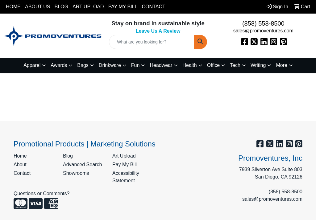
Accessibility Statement (125, 177)
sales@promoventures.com (263, 30)
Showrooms (76, 173)
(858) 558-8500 (263, 23)
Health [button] (189, 65)
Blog (61, 6)
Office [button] (213, 65)
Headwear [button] (161, 65)
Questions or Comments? (41, 193)
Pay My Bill (123, 6)
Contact (153, 6)
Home (13, 6)
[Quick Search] (151, 42)
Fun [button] (135, 65)
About (20, 164)
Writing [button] (258, 65)
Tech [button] (235, 65)
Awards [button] (59, 65)
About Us (37, 6)
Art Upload (88, 6)
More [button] (281, 65)
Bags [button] (82, 65)
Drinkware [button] (110, 65)
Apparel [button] (31, 65)
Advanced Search (82, 164)
